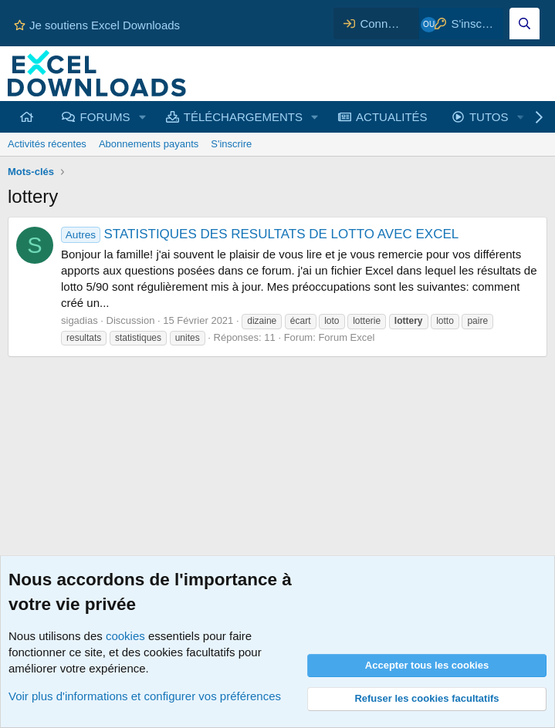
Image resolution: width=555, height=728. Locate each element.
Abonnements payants (148, 144)
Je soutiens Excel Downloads (97, 25)
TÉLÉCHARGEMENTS (243, 116)
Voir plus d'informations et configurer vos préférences (144, 696)
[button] (142, 117)
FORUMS (105, 116)
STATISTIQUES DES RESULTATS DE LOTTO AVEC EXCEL (260, 234)
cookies (125, 635)
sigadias (79, 320)
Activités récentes (47, 144)
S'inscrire (231, 144)
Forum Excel (346, 337)
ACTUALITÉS (392, 116)
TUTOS (489, 116)
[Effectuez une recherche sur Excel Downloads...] (524, 23)
